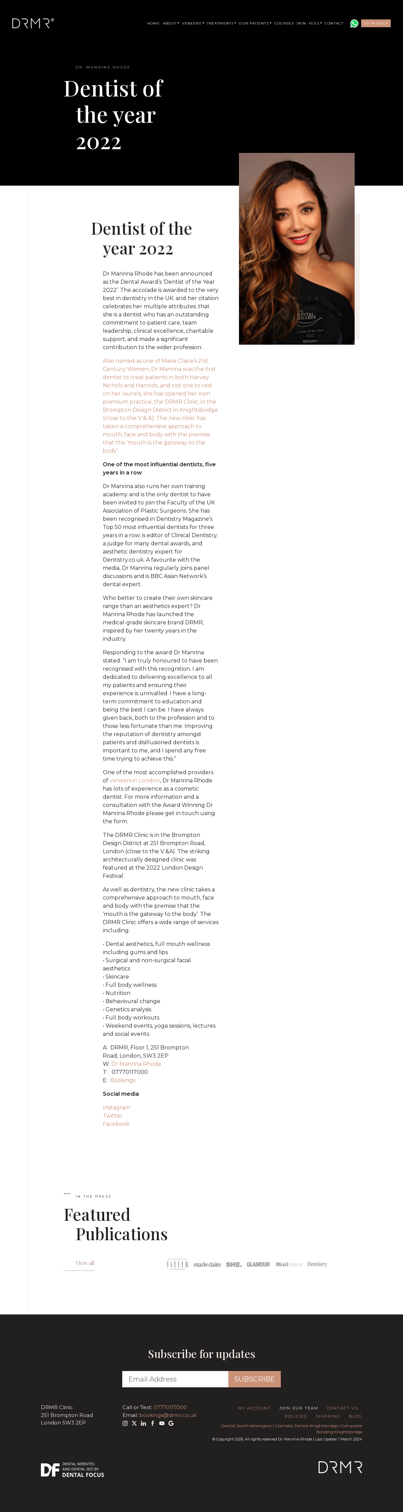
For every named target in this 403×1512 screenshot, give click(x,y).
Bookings (122, 1080)
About (170, 23)
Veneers (192, 23)
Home (153, 23)
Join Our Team (298, 1408)
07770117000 (170, 1407)
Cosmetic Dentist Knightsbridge (306, 1425)
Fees (314, 23)
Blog (355, 1416)
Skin (301, 23)
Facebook (116, 1124)
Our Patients (254, 23)
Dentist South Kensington (246, 1425)
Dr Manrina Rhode (136, 1064)
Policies (296, 1416)
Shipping (328, 1416)
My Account (254, 1408)
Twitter (113, 1115)
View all (85, 1262)
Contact (334, 23)
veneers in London (135, 780)
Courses (284, 23)
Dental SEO (82, 1468)
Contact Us (342, 1408)
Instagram (116, 1107)
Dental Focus (83, 1475)
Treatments (220, 23)
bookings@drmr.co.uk (167, 1415)
